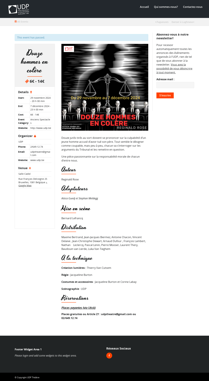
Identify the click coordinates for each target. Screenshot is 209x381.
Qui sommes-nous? (166, 7)
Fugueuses (162, 21)
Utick (91, 308)
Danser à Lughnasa (183, 21)
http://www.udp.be (40, 128)
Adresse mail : (165, 79)
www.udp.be (37, 160)
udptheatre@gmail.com (116, 314)
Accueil (144, 7)
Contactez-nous (192, 7)
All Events (21, 21)
